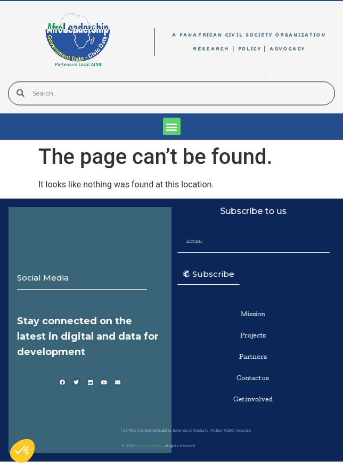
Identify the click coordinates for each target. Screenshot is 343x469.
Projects (249, 336)
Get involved (249, 400)
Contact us (249, 379)
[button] (172, 126)
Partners (249, 357)
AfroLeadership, (107, 445)
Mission (249, 315)
